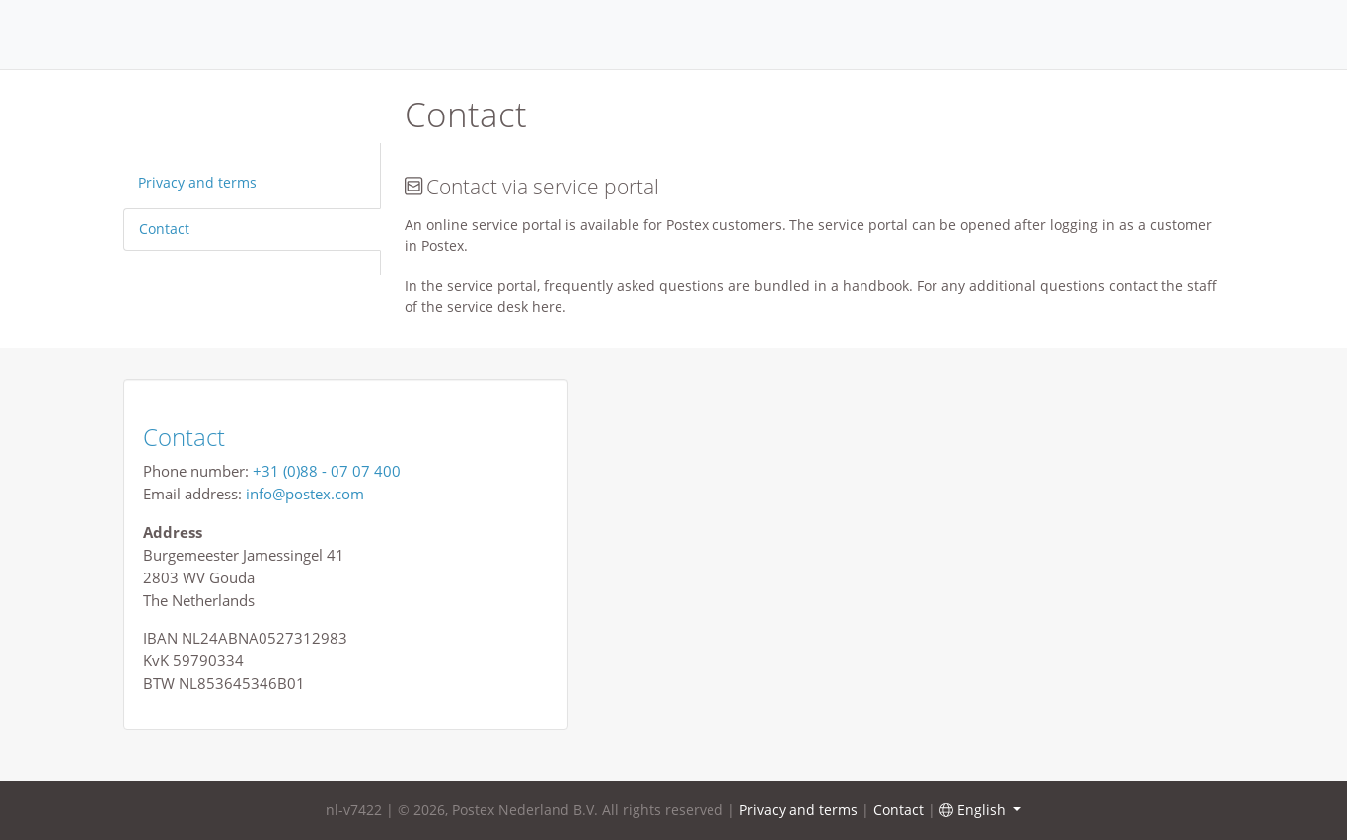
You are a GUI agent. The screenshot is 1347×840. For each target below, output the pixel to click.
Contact (164, 228)
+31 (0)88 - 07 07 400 (327, 471)
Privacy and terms (197, 182)
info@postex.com (305, 493)
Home (674, 34)
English (974, 810)
